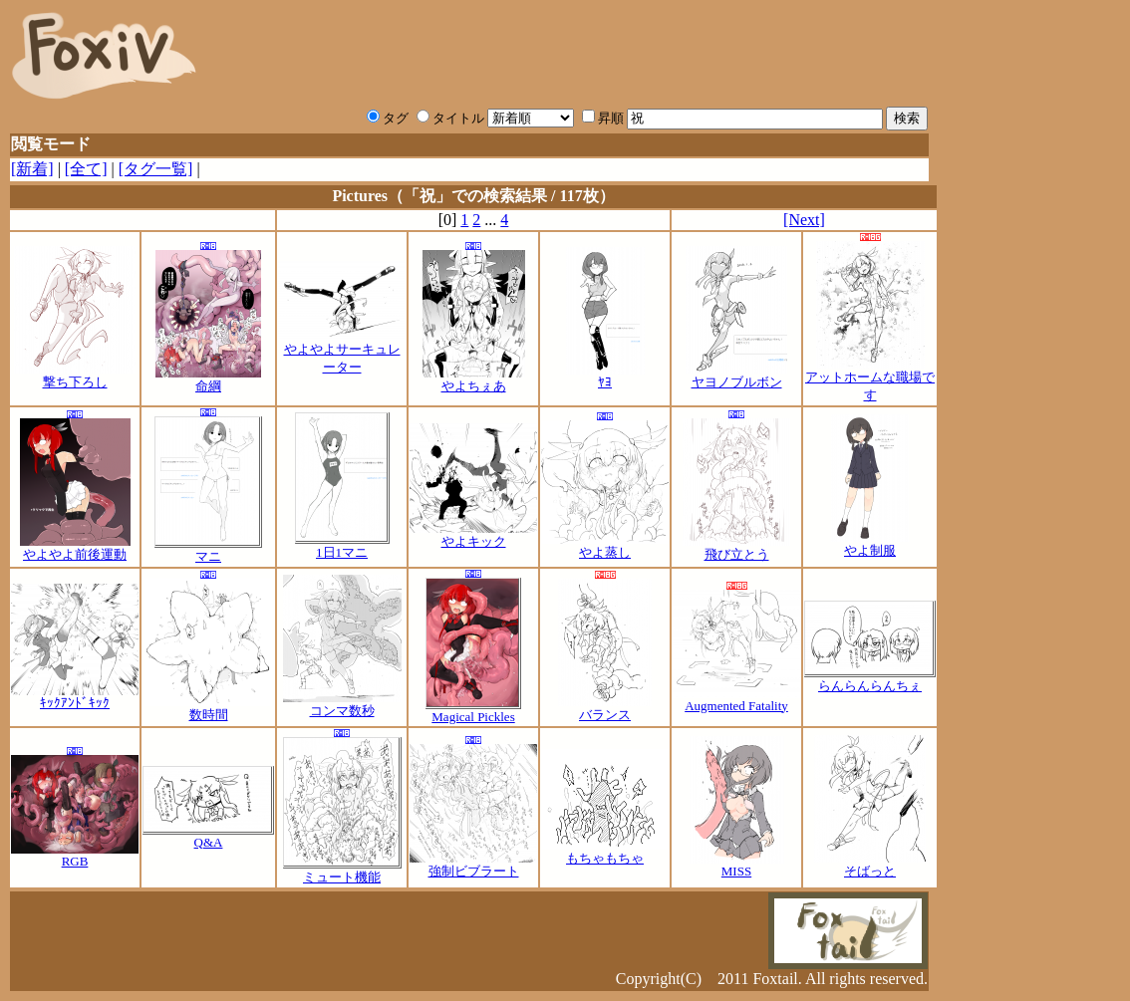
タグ (388, 118)
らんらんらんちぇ (870, 679)
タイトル (450, 118)
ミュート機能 (342, 870)
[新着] (32, 168)
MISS (737, 865)
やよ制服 (870, 544)
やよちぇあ (474, 379)
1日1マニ (342, 546)
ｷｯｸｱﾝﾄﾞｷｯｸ (75, 696)
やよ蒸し (605, 546)
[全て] (86, 168)
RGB (75, 855)
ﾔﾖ (605, 376)
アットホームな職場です (870, 379)
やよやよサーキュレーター (342, 352)
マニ (208, 550)
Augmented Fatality (736, 699)
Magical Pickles (473, 710)
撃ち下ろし (75, 375)
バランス (605, 708)
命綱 (208, 379)
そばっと (870, 864)
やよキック (473, 535)
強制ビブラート (473, 864)
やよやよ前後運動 (75, 548)
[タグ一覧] (156, 168)
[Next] (804, 219)
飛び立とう (736, 548)
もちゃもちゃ (605, 852)
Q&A (208, 836)
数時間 (208, 708)
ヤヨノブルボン (736, 375)
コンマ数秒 (342, 704)
